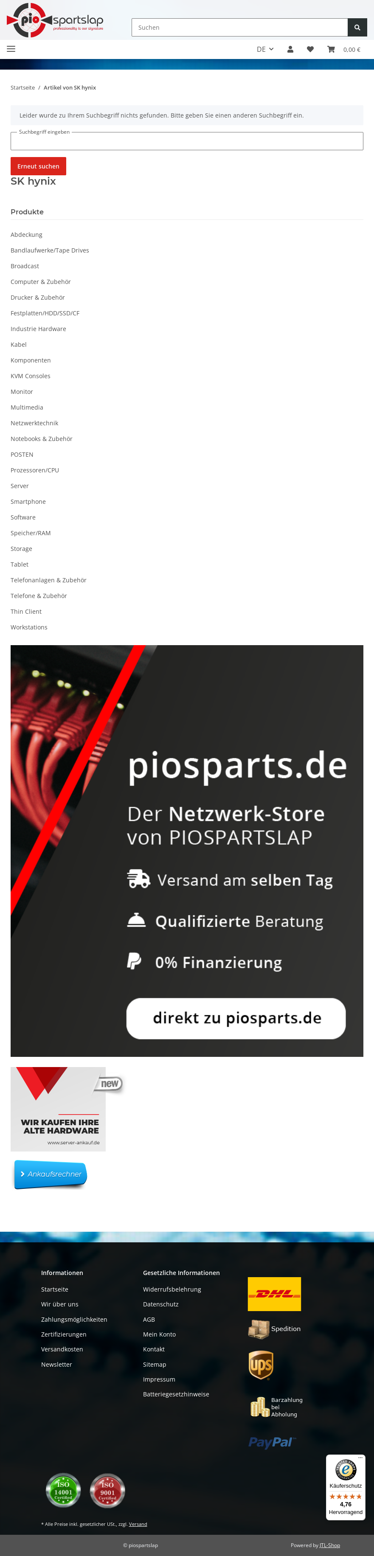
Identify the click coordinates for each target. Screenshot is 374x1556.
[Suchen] (240, 27)
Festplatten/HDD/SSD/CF (45, 313)
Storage (21, 549)
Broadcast (25, 266)
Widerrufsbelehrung (172, 1289)
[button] (290, 49)
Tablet (19, 564)
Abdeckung (26, 234)
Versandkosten (62, 1349)
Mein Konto (159, 1334)
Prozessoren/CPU (35, 470)
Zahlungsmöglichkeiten (74, 1319)
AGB (149, 1319)
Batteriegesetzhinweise (176, 1394)
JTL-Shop (330, 1545)
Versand (138, 1524)
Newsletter (56, 1364)
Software (23, 517)
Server (20, 486)
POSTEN (22, 454)
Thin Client (26, 611)
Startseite (54, 1289)
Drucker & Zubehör (38, 297)
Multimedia (27, 407)
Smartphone (28, 501)
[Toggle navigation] (11, 45)
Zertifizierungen (64, 1334)
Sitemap (154, 1364)
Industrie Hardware (38, 329)
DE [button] (261, 49)
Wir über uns (60, 1304)
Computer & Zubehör (41, 282)
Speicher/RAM (31, 533)
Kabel (19, 344)
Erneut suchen (38, 166)
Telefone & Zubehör (39, 596)
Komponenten (31, 360)
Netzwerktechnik (34, 423)
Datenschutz (161, 1304)
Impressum (159, 1379)
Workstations (29, 627)
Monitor (22, 392)
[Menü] (360, 1460)
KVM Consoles (31, 376)
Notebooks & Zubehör (42, 439)
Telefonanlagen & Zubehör (49, 580)
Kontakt (154, 1349)
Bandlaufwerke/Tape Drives (50, 250)
